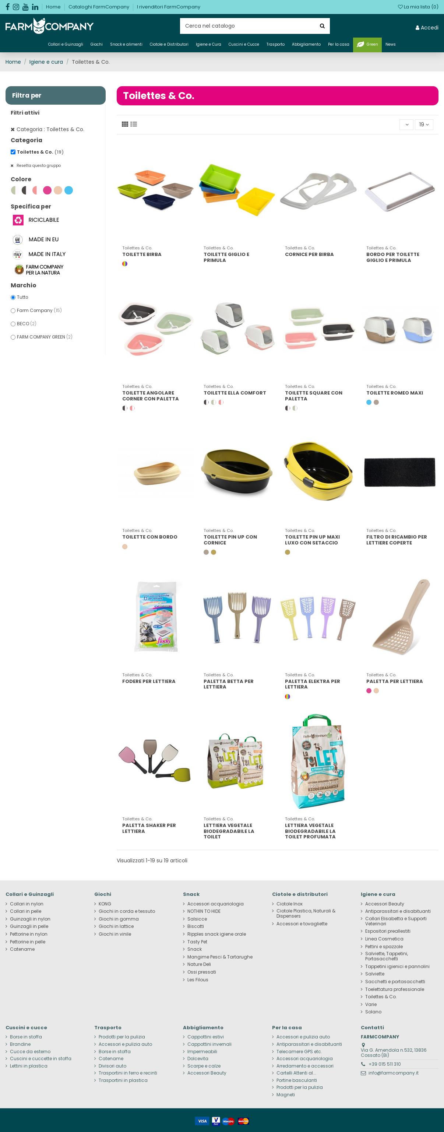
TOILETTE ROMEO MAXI (394, 392)
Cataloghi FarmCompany (99, 6)
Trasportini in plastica (123, 1080)
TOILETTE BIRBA (142, 254)
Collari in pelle (25, 911)
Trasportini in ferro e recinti (128, 1073)
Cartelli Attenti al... (296, 1073)
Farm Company (39, 310)
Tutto (22, 297)
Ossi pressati (201, 972)
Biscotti (195, 926)
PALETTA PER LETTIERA (394, 681)
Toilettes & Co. (40, 152)
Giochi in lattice (116, 926)
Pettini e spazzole (384, 946)
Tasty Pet (197, 941)
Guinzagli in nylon (30, 919)
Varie (371, 1004)
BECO (26, 324)
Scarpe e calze (204, 1066)
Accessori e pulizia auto (125, 1044)
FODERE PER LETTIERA (149, 681)
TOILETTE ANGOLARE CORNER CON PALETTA (150, 395)
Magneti (285, 1094)
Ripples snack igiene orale (216, 934)
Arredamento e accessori (305, 1066)
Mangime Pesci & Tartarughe (220, 957)
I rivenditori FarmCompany (168, 6)
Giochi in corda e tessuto (127, 911)
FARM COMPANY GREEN (45, 337)
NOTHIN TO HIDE (204, 911)
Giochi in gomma (119, 919)
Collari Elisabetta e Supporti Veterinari (396, 921)
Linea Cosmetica (384, 939)
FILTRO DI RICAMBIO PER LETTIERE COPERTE (396, 539)
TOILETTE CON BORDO (149, 536)
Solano (373, 1011)
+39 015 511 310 (385, 1064)
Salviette (374, 974)
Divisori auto (112, 1066)
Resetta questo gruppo (38, 165)
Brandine (20, 1044)
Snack (194, 949)
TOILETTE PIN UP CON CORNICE (230, 539)
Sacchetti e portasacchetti (395, 981)
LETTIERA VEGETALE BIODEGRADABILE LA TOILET (229, 831)
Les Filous (197, 979)
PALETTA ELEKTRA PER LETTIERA (312, 684)
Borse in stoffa (26, 1037)
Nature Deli (199, 964)
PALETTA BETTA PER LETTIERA (229, 684)
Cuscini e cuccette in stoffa (40, 1058)
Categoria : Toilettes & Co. (50, 129)
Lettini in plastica (28, 1066)
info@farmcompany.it (394, 1073)
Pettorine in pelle (27, 941)
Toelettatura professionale (394, 989)
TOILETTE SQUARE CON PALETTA (313, 395)
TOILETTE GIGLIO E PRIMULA (226, 257)
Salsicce (197, 919)
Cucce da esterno (30, 1051)
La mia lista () (418, 6)
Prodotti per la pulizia (122, 1037)
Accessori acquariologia (215, 904)
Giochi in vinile (115, 934)
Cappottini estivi (205, 1037)
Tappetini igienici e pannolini (397, 966)
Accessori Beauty (384, 904)
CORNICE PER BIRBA (309, 254)
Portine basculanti (296, 1080)
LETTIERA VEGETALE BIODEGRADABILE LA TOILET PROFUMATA (310, 831)
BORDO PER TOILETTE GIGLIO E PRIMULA (392, 257)
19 (424, 124)
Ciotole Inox (289, 904)
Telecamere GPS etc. (299, 1051)
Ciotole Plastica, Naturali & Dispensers (305, 913)
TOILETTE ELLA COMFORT (235, 392)
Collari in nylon (26, 904)
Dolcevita (197, 1058)
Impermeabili (202, 1051)
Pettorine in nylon (28, 934)
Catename (22, 949)
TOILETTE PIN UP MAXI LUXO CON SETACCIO (312, 539)
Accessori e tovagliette (301, 923)
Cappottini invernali (209, 1044)
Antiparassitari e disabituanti (398, 911)
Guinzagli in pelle (29, 926)
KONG (105, 904)
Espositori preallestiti (387, 931)
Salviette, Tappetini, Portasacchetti (386, 956)
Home (54, 6)
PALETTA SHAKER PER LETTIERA (149, 828)
